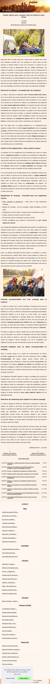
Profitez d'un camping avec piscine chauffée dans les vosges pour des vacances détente (23, 493)
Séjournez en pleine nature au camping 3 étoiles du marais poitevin (22, 489)
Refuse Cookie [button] (10, 678)
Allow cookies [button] (24, 678)
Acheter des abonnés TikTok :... (10, 512)
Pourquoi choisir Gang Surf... (9, 579)
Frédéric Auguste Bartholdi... (9, 612)
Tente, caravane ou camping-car (12, 201)
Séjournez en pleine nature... (9, 590)
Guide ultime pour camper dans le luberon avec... (24, 24)
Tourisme (23, 22)
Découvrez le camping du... (9, 541)
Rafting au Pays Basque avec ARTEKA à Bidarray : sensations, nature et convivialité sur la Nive (20, 467)
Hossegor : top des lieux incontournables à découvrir (9, 454)
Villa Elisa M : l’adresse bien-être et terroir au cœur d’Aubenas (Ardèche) (23, 463)
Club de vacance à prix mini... (10, 638)
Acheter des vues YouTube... (9, 515)
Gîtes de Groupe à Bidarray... (10, 527)
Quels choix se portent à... (9, 634)
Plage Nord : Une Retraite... (9, 534)
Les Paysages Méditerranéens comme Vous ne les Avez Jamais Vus (22, 497)
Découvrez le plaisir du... (8, 530)
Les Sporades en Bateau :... (9, 608)
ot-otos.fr (24, 20)
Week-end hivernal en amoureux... (11, 649)
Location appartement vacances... (11, 549)
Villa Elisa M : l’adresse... (8, 564)
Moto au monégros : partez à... (10, 601)
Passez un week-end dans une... (10, 657)
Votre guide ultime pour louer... (10, 556)
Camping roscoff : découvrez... (10, 575)
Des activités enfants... (8, 619)
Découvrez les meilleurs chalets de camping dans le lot (38, 454)
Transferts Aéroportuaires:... (9, 538)
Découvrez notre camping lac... (10, 645)
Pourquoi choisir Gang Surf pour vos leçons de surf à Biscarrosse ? (21, 477)
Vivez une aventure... (7, 664)
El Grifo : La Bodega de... (8, 571)
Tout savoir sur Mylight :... (9, 519)
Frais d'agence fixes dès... (9, 553)
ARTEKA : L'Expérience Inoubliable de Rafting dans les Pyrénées (21, 481)
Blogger (40, 680)
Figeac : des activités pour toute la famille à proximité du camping (22, 485)
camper (10, 356)
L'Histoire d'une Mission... (9, 523)
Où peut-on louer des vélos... (9, 660)
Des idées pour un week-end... (10, 653)
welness (37, 682)
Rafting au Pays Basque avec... (10, 567)
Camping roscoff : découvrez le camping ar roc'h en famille (22, 473)
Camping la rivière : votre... (9, 623)
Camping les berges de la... (9, 627)
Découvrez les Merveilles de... (10, 616)
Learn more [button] (17, 674)
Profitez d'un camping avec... (9, 593)
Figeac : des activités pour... (9, 586)
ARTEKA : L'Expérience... (9, 582)
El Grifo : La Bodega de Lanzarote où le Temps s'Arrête (21, 471)
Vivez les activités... (7, 631)
